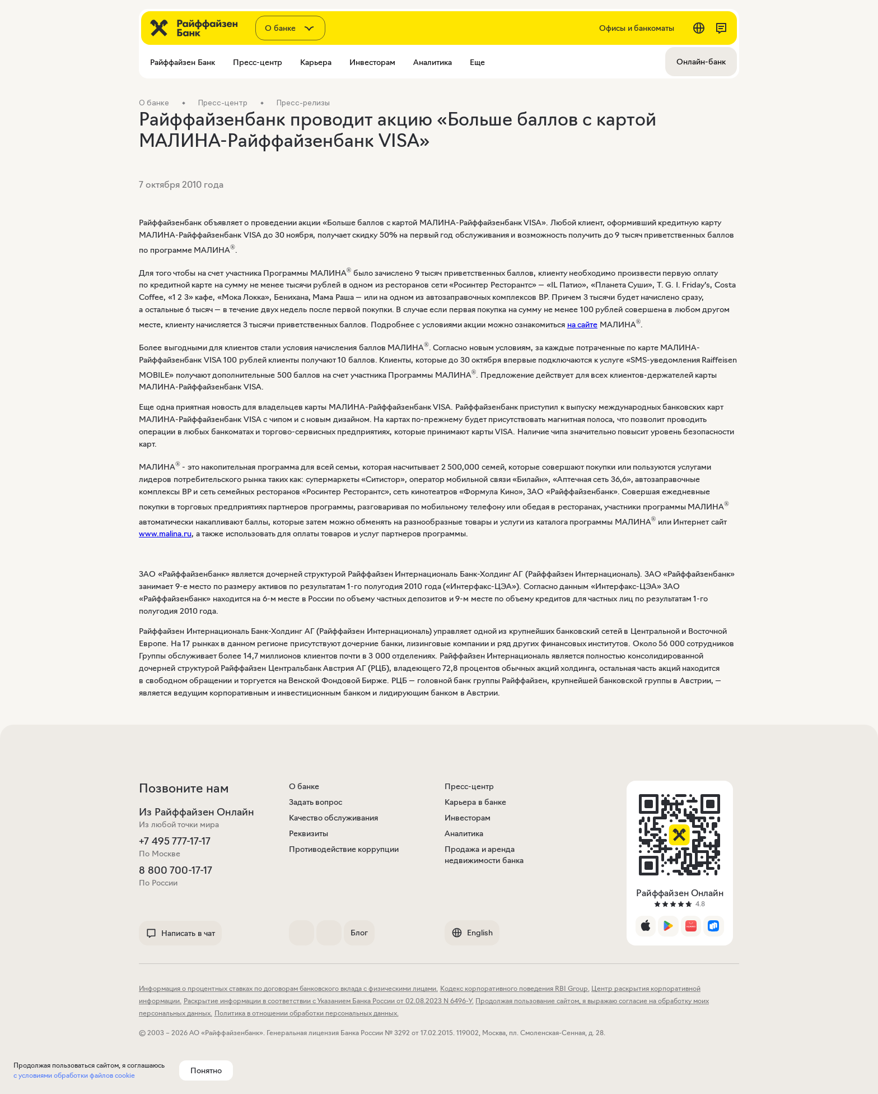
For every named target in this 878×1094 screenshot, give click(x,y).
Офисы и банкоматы (636, 28)
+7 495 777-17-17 (175, 841)
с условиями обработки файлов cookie (74, 1075)
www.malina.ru (165, 534)
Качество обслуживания (334, 818)
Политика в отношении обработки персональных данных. (306, 1013)
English (472, 932)
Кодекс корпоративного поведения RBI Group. (515, 988)
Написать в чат (180, 933)
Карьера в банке (475, 802)
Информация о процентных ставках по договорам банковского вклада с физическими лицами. (288, 988)
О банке (304, 786)
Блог (359, 933)
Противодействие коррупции (344, 849)
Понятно (206, 1070)
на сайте (582, 324)
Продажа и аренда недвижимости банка (484, 854)
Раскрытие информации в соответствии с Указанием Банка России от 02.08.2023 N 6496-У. (329, 1000)
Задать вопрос (316, 802)
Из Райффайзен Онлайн (196, 812)
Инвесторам (468, 818)
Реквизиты (308, 833)
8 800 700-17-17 (175, 870)
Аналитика (464, 833)
